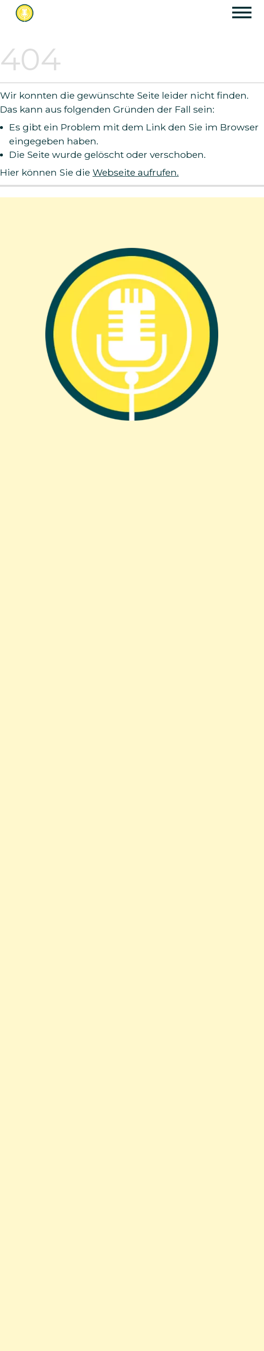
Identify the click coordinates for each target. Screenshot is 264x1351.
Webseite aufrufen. (135, 172)
